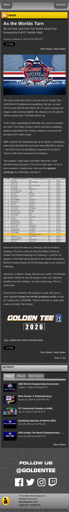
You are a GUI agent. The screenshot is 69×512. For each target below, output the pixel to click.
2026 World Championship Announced (38, 384)
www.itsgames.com (28, 502)
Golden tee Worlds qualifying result (36, 296)
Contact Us (35, 505)
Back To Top (60, 358)
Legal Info (23, 505)
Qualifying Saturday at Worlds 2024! (37, 420)
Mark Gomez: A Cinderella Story (35, 396)
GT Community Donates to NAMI (35, 408)
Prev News (46, 48)
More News (60, 444)
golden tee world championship (26, 340)
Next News (60, 48)
